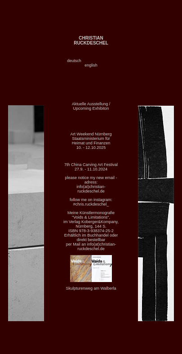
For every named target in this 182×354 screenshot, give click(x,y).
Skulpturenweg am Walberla (91, 288)
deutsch (74, 60)
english (91, 65)
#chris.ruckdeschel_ (91, 204)
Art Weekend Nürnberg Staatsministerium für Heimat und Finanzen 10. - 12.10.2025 (91, 141)
